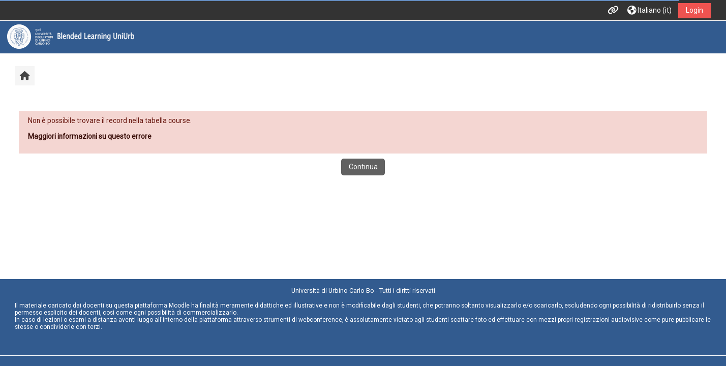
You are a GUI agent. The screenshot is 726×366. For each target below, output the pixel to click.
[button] (649, 10)
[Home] (70, 37)
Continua (363, 167)
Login (694, 10)
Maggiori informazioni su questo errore (90, 136)
